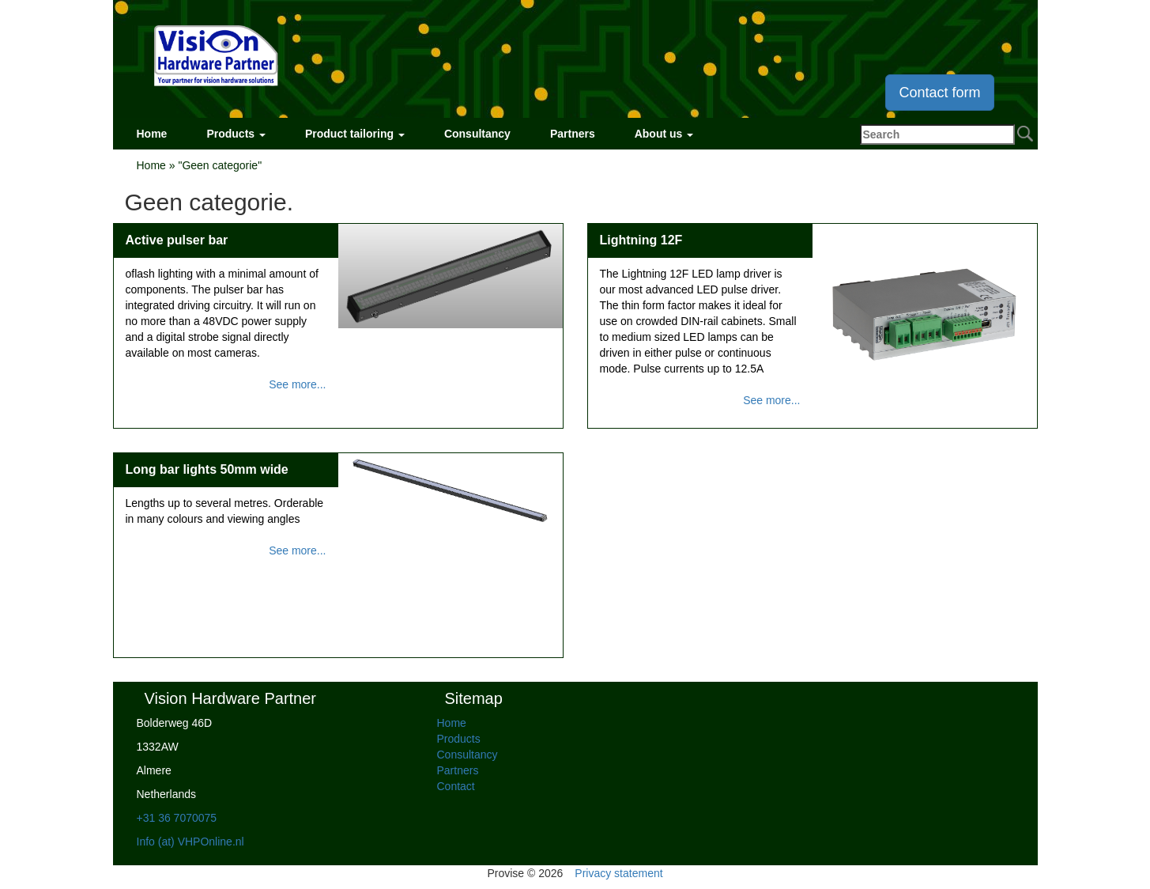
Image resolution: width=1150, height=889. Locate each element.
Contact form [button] (939, 92)
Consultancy (477, 133)
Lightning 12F (641, 240)
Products (236, 133)
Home (152, 133)
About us (664, 133)
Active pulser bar (177, 240)
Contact (456, 786)
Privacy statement (618, 873)
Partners (572, 133)
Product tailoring (355, 133)
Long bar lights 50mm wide (207, 469)
